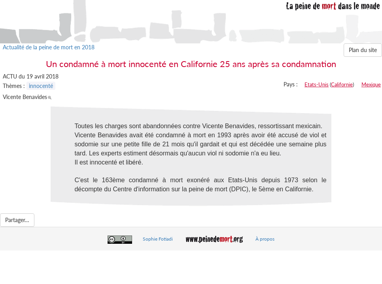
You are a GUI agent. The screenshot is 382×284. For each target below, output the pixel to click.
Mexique (371, 84)
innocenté (41, 85)
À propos (264, 239)
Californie (342, 84)
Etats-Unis (316, 84)
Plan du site (363, 50)
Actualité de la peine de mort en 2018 (49, 47)
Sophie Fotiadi (158, 239)
